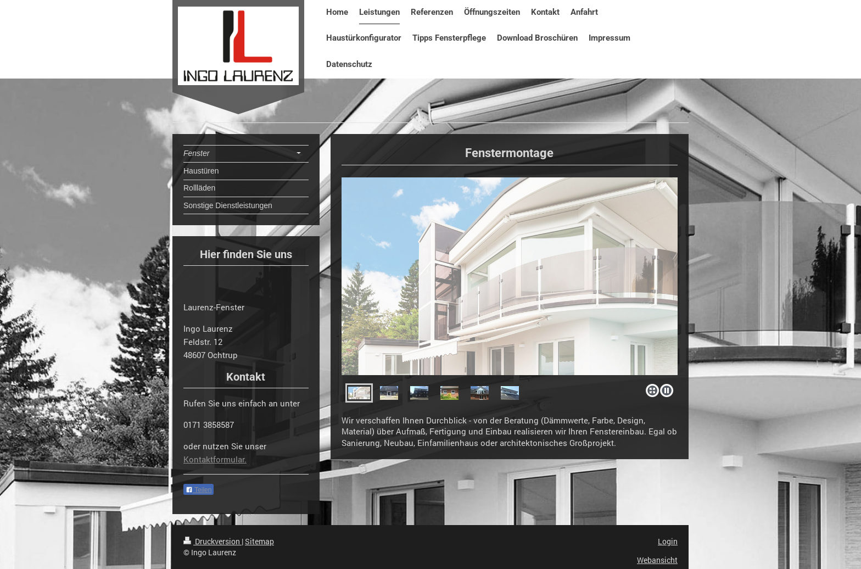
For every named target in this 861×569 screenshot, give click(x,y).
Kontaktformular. (215, 459)
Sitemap (259, 541)
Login (668, 541)
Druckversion (212, 541)
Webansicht (657, 560)
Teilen (198, 490)
